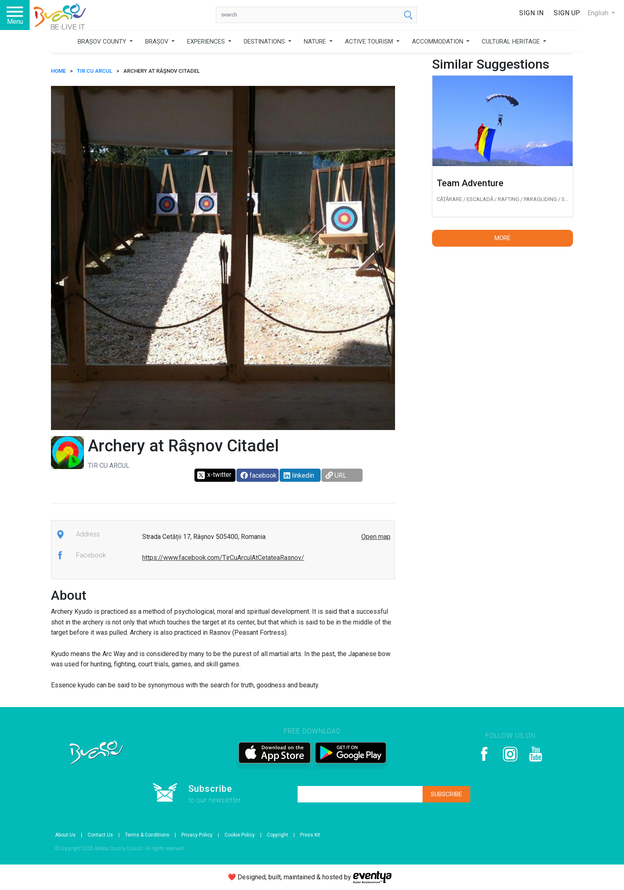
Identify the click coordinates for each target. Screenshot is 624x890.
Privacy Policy (197, 835)
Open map (376, 537)
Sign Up (567, 13)
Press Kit (310, 835)
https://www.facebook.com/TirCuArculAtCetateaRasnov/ (223, 558)
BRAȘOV (157, 41)
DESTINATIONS (265, 41)
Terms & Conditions (147, 835)
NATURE (316, 41)
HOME (58, 71)
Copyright (277, 835)
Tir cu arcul (94, 71)
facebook (258, 475)
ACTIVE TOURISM (370, 41)
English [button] (598, 13)
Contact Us (100, 835)
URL (336, 475)
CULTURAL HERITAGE (511, 41)
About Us (65, 835)
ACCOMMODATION (438, 41)
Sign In (531, 13)
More (503, 238)
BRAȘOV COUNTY (103, 41)
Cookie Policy (239, 835)
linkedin (299, 475)
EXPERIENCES (206, 41)
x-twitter (213, 475)
